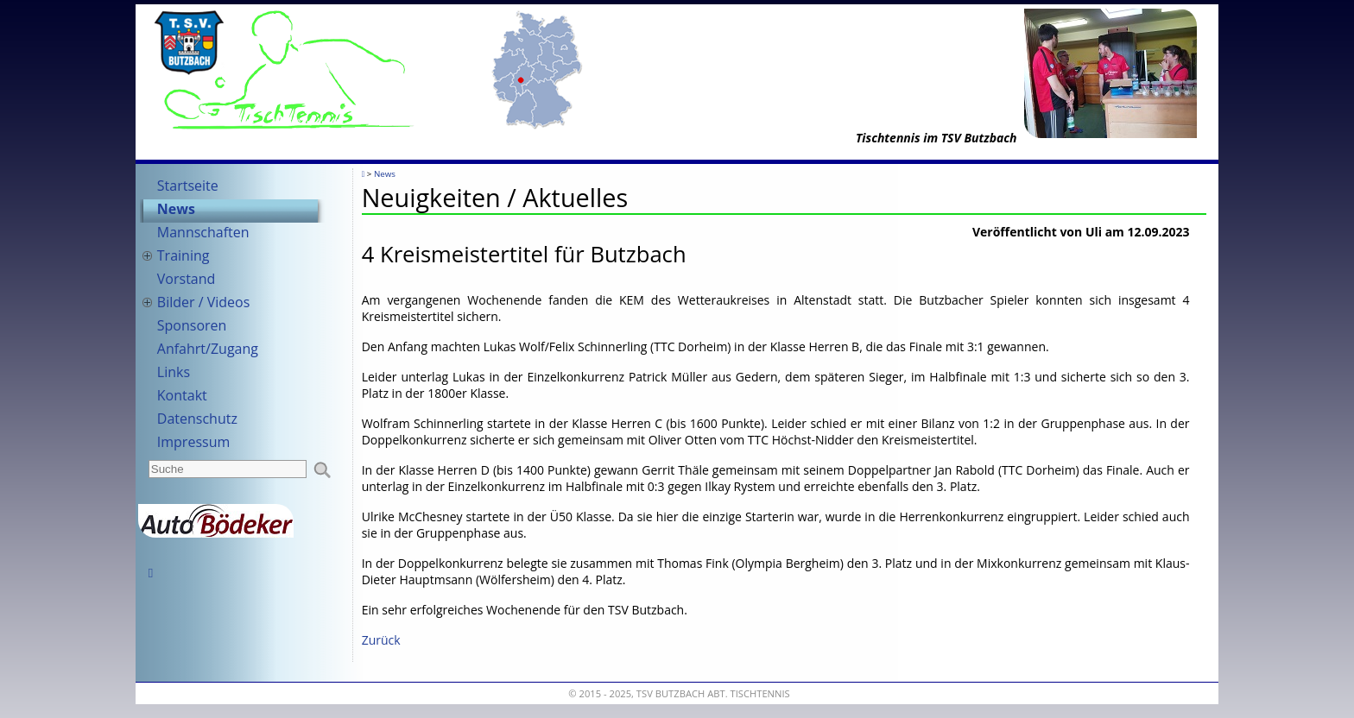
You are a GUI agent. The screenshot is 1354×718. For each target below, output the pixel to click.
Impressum (193, 441)
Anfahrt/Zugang (207, 348)
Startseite (187, 185)
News (176, 208)
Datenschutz (197, 418)
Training (183, 255)
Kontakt (182, 395)
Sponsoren (192, 325)
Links (173, 371)
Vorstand (186, 278)
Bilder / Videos (203, 302)
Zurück (381, 640)
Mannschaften (203, 232)
